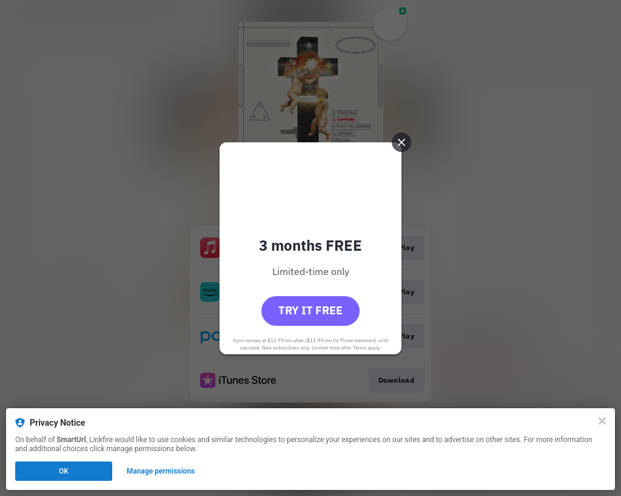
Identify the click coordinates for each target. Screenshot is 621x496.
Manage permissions (161, 471)
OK (64, 471)
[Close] (602, 421)
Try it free (310, 310)
